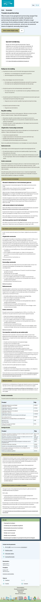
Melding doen (8, 550)
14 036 (8, 547)
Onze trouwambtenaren (10, 530)
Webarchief (20, 592)
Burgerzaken (9, 10)
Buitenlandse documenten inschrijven (13, 528)
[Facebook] (6, 580)
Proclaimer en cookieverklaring (20, 589)
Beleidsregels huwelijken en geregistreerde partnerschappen (19, 537)
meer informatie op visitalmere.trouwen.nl (19, 61)
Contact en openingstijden (8, 573)
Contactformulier (10, 557)
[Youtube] (6, 584)
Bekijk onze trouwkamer (10, 535)
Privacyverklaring (20, 587)
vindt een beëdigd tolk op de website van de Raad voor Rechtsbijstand (18, 388)
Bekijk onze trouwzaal (9, 533)
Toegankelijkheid (20, 590)
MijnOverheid (5, 193)
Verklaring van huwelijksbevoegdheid (13, 525)
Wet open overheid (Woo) (20, 593)
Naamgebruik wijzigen (9, 523)
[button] (40, 151)
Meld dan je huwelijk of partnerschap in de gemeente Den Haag (15, 209)
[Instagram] (24, 584)
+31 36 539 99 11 (24, 547)
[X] (22, 580)
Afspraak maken (9, 553)
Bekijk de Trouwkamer (7, 283)
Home (2, 10)
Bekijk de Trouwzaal (7, 259)
